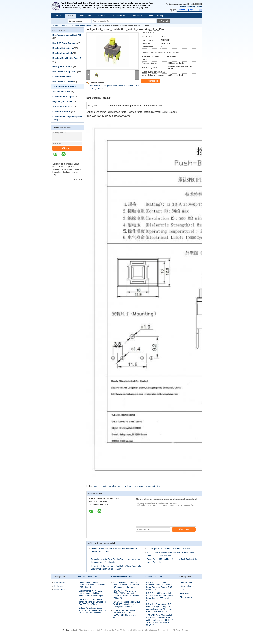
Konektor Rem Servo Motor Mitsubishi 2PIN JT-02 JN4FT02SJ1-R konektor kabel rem (126, 614)
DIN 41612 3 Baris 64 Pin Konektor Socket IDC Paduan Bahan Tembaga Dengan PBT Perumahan (159, 586)
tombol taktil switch (126, 486)
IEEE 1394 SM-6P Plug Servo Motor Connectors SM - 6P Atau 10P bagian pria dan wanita (126, 584)
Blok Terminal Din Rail (62, 81)
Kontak (67, 148)
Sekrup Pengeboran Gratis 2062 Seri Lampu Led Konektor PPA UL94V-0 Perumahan (92, 610)
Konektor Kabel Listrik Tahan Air (67, 58)
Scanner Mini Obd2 (61, 91)
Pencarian (165, 21)
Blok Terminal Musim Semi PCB (67, 35)
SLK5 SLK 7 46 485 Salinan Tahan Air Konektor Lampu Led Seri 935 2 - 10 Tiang (92, 601)
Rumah (58, 16)
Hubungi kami (136, 16)
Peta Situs (184, 593)
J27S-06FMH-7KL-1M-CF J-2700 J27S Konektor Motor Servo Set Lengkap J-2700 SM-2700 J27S (126, 594)
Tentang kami (85, 16)
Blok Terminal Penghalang (64, 71)
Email (199, 7)
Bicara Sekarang (187, 7)
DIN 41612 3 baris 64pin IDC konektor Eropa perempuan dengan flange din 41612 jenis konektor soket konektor (159, 608)
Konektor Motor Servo (62, 48)
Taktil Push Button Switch (80, 26)
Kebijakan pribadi (69, 630)
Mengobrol (151, 81)
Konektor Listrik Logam (63, 96)
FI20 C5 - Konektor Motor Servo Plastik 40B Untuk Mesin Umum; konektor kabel (126, 604)
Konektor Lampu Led (62, 53)
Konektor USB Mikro (61, 76)
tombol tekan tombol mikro (105, 486)
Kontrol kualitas (118, 16)
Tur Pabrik (101, 16)
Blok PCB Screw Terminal (64, 43)
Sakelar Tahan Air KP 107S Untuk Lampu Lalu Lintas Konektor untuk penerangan (91, 593)
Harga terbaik (98, 89)
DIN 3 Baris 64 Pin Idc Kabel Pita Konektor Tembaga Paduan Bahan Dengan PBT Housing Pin (159, 597)
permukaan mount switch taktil (148, 486)
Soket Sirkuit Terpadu (62, 106)
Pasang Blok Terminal (62, 66)
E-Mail (182, 590)
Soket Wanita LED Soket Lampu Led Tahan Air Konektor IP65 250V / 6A (92, 584)
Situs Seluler (186, 597)
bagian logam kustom (62, 101)
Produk (70, 16)
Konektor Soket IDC (61, 111)
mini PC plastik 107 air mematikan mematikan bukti (169, 548)
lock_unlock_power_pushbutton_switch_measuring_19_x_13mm (117, 86)
